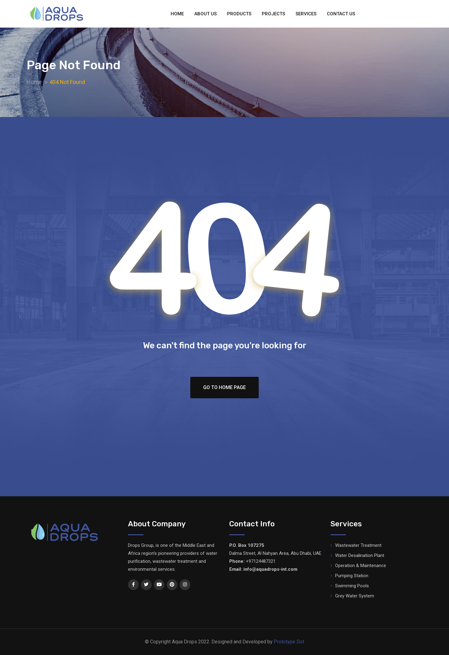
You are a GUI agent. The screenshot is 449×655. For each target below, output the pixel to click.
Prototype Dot (289, 642)
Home (177, 14)
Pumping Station (351, 575)
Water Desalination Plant (359, 555)
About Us (205, 14)
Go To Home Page (224, 387)
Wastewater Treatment (358, 545)
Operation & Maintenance (360, 565)
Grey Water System (354, 596)
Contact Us (341, 14)
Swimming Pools (352, 586)
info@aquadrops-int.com (270, 569)
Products (239, 14)
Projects (273, 14)
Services (306, 14)
